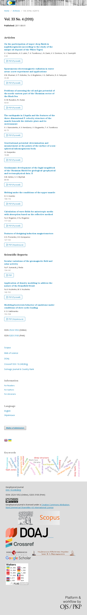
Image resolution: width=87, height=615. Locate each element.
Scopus (7, 347)
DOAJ (6, 358)
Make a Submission (15, 428)
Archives (16, 10)
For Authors (9, 389)
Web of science (11, 353)
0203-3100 (14, 335)
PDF (10, 275)
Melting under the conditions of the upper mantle (29, 192)
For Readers (9, 385)
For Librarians (10, 394)
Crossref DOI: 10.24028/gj (16, 364)
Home (6, 10)
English (7, 411)
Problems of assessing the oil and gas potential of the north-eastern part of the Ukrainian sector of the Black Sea (29, 93)
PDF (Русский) (14, 61)
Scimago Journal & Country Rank (19, 369)
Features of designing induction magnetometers (28, 233)
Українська (9, 415)
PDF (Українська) (15, 245)
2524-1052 (14, 330)
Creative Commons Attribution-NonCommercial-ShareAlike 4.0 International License (38, 506)
